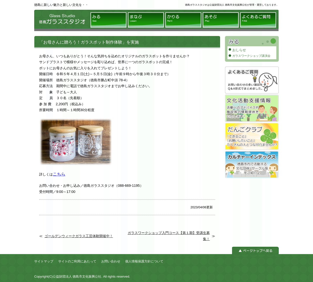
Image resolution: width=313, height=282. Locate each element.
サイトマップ (43, 261)
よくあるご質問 (258, 20)
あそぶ (221, 20)
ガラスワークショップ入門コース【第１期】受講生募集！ (169, 236)
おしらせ (239, 50)
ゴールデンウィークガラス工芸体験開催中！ (79, 236)
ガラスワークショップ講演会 (251, 55)
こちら (59, 174)
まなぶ (146, 20)
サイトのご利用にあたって (77, 261)
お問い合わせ (110, 261)
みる (108, 20)
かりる (183, 20)
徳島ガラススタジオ (61, 20)
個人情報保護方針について (144, 261)
